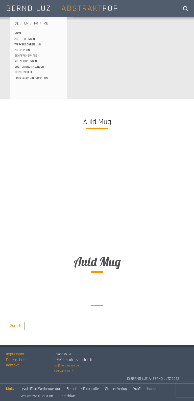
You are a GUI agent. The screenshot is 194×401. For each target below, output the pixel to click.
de (16, 23)
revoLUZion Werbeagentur (40, 388)
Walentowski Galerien (37, 396)
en (26, 23)
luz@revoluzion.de (66, 365)
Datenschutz (16, 359)
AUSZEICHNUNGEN (25, 61)
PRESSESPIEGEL (24, 72)
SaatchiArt (67, 396)
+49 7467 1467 (63, 371)
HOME (17, 33)
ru (46, 23)
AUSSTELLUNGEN (24, 39)
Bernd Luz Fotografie (83, 388)
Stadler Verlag (116, 388)
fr (36, 23)
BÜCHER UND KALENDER (29, 67)
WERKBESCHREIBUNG (27, 44)
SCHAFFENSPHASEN (26, 56)
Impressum (15, 354)
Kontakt (12, 365)
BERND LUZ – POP (62, 8)
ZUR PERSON (22, 50)
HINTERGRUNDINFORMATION (31, 78)
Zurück (15, 326)
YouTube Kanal (144, 388)
